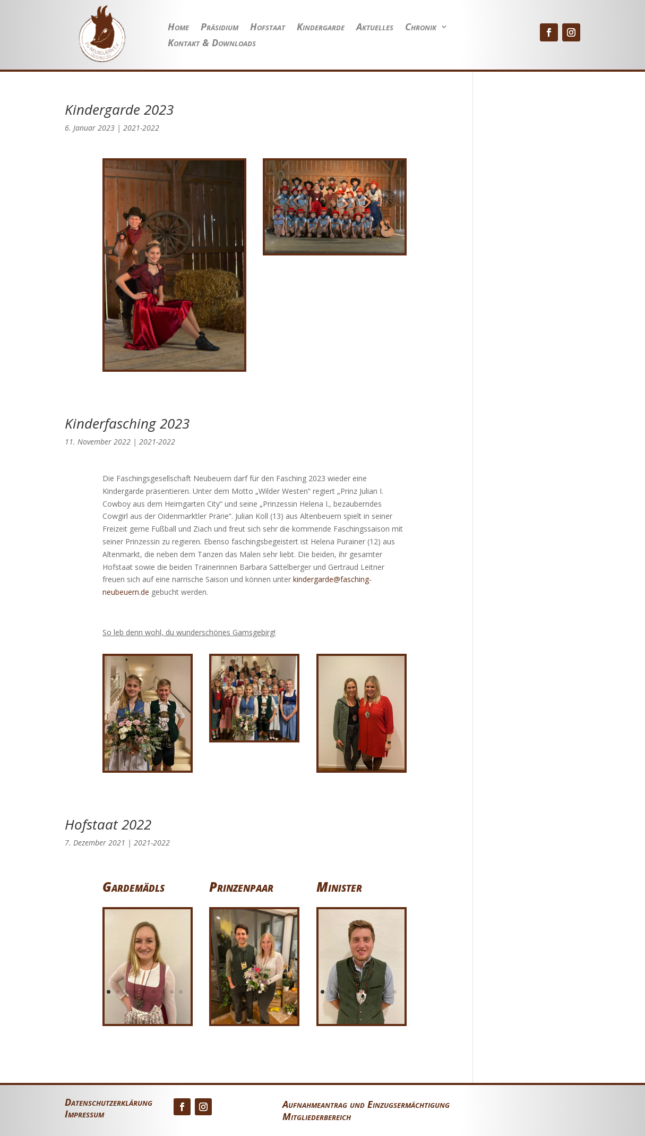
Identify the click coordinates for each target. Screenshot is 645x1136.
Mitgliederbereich (316, 1116)
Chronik (420, 28)
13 (375, 1004)
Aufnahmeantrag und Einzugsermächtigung (366, 1104)
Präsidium (219, 28)
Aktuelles (374, 28)
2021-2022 (141, 128)
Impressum (84, 1115)
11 (152, 1004)
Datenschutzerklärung (108, 1103)
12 (366, 1004)
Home (178, 28)
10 (143, 1004)
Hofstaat (267, 28)
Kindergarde (321, 28)
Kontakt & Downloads (212, 44)
